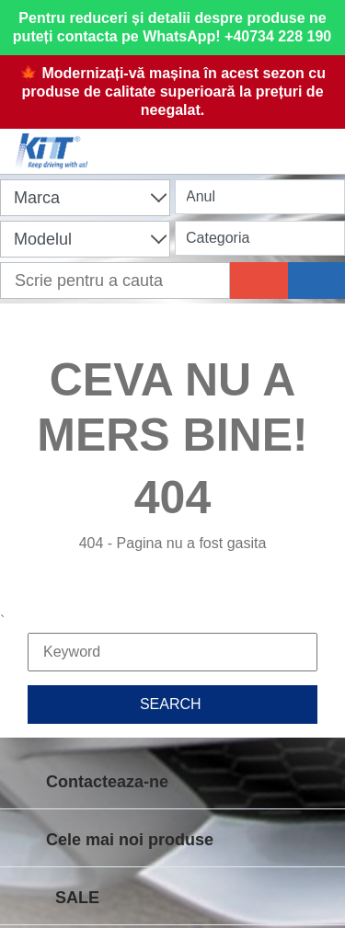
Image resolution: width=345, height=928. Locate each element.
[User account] (245, 140)
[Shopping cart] (168, 140)
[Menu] (322, 140)
